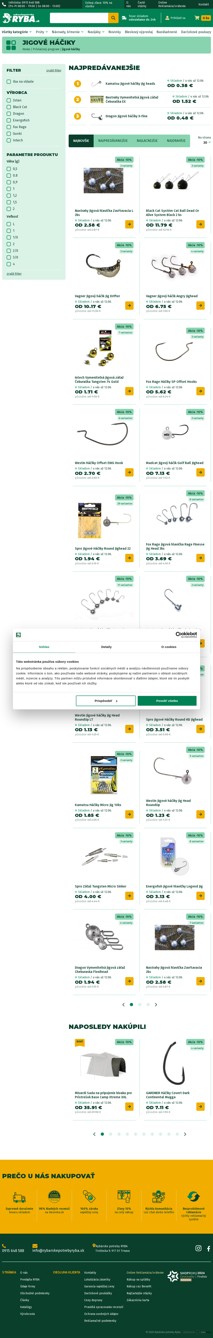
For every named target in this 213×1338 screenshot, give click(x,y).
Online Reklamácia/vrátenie (172, 4)
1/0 (12, 237)
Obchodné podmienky (35, 1293)
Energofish (18, 120)
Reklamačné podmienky (100, 1321)
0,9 (12, 182)
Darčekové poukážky (98, 1293)
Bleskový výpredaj (139, 32)
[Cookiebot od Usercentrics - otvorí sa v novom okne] (179, 635)
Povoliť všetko (167, 701)
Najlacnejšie (147, 141)
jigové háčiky (71, 49)
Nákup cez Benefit (139, 1286)
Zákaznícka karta (138, 1300)
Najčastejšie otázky (139, 1293)
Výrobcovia (27, 1314)
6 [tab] (144, 1134)
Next (156, 1004)
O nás (128, 4)
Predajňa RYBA (30, 1279)
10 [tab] (177, 1134)
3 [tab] (148, 1005)
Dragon (15, 114)
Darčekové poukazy (196, 32)
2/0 (12, 251)
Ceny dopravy (93, 1300)
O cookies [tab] (169, 647)
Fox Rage (16, 127)
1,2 (12, 195)
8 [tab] (160, 1134)
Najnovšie (81, 141)
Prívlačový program (46, 49)
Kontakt (203, 4)
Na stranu (204, 137)
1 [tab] (131, 1005)
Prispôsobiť (106, 701)
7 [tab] (152, 1134)
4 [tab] (127, 1134)
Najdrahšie (176, 141)
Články (24, 1300)
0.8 (12, 175)
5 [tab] (136, 1134)
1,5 (12, 202)
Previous (123, 1004)
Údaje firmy (27, 1286)
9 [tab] (169, 1134)
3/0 (12, 257)
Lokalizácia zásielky (97, 1279)
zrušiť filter (53, 70)
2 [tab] (140, 1005)
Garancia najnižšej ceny (99, 1286)
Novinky (114, 32)
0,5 (12, 169)
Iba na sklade (20, 82)
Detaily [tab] (106, 647)
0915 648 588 (13, 1248)
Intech (15, 140)
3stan (14, 100)
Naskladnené (166, 32)
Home (26, 49)
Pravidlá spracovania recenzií (103, 1307)
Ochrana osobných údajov (101, 1314)
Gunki (14, 134)
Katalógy (26, 1307)
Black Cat (17, 107)
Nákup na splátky (138, 1279)
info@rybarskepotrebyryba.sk (58, 1248)
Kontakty (90, 1272)
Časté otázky (142, 4)
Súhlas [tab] (44, 647)
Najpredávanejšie (113, 141)
